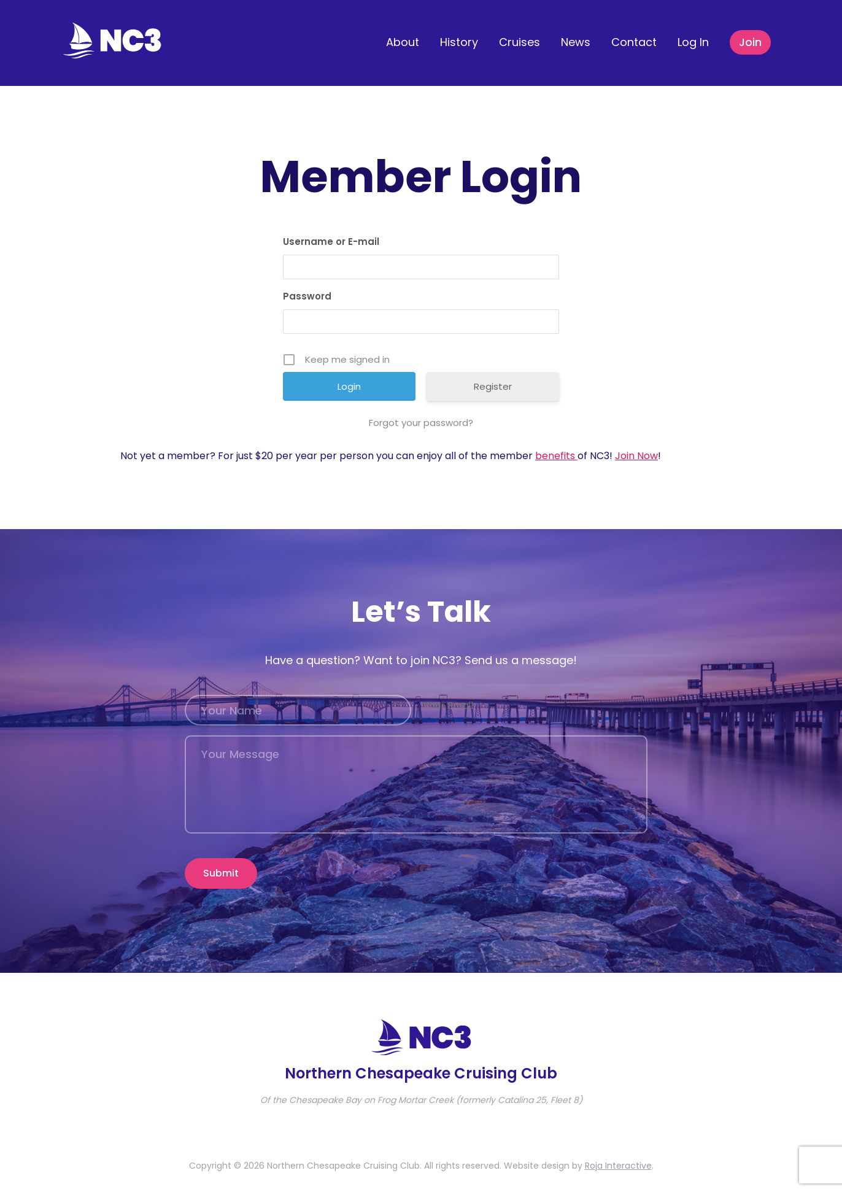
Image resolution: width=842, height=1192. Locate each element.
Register (493, 386)
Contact (634, 42)
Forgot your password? (421, 422)
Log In (693, 42)
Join (750, 42)
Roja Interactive (618, 1159)
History (459, 42)
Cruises (519, 42)
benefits (556, 456)
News (575, 42)
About (402, 42)
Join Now (636, 456)
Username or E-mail (331, 241)
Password (307, 296)
